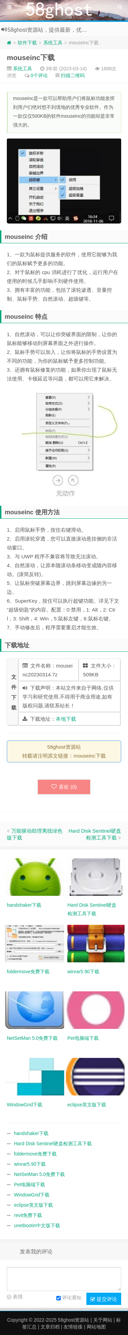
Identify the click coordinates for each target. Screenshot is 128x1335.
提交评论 (103, 1299)
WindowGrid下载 (31, 1194)
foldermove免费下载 (35, 1154)
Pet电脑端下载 (29, 1184)
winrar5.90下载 (30, 1164)
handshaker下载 (31, 1133)
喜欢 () (64, 787)
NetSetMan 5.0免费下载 (39, 1174)
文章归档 (50, 1327)
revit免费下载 (28, 1215)
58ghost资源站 (73, 1320)
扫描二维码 (73, 75)
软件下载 (27, 42)
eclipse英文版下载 (33, 1205)
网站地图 (96, 1327)
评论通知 (68, 1298)
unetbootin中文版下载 (37, 1225)
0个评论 (39, 75)
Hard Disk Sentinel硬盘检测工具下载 (53, 1143)
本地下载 (66, 719)
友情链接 (73, 1327)
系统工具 (52, 42)
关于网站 (102, 1320)
